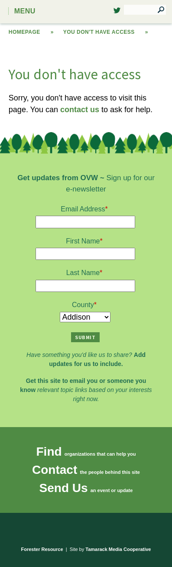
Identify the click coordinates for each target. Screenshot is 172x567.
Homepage (24, 32)
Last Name (83, 272)
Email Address (83, 209)
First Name (83, 241)
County (83, 304)
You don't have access (99, 32)
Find (49, 451)
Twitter (117, 13)
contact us (79, 109)
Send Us (63, 488)
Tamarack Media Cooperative (118, 549)
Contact (54, 469)
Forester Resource (42, 549)
